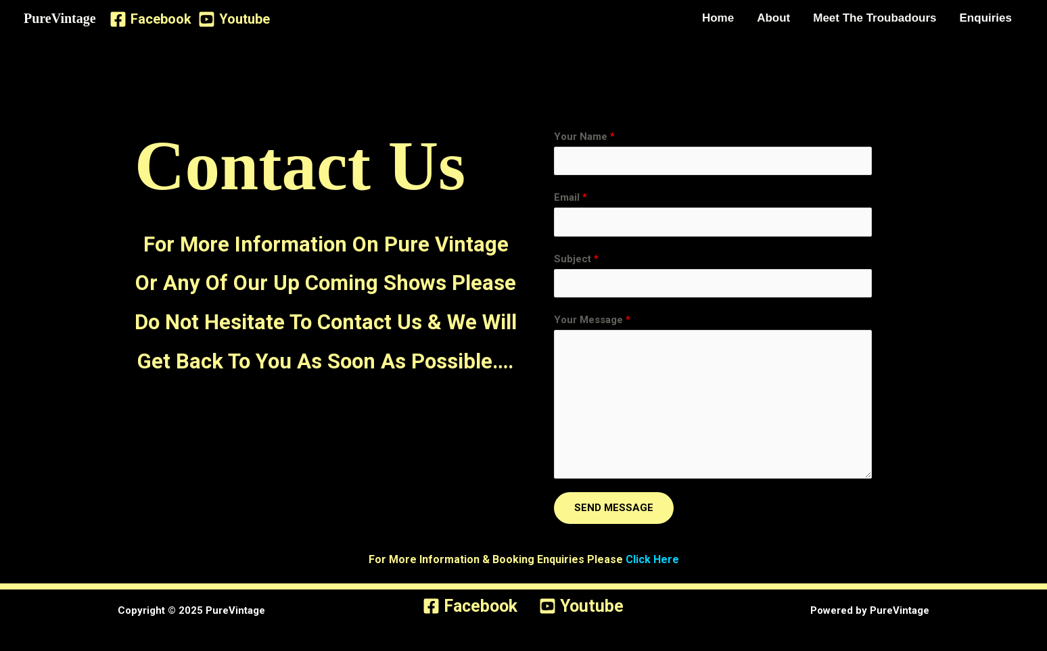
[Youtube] (234, 19)
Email (570, 197)
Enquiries (986, 17)
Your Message (592, 320)
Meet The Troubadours (874, 17)
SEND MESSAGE (613, 508)
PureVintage (60, 18)
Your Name (584, 136)
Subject (576, 259)
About (773, 17)
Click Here (652, 559)
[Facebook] (150, 19)
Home (718, 17)
